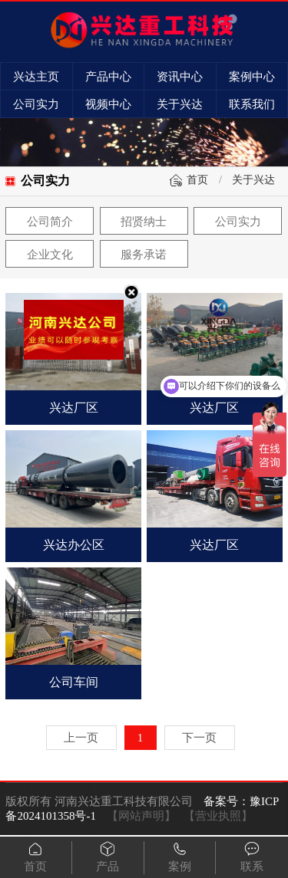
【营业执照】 (218, 816)
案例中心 (252, 77)
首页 (197, 180)
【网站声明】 (141, 816)
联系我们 (252, 104)
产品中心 (108, 77)
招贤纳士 (144, 221)
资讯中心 (180, 77)
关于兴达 (180, 104)
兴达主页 (36, 77)
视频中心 (108, 104)
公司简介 (50, 221)
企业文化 (50, 254)
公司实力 (36, 104)
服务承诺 (144, 254)
